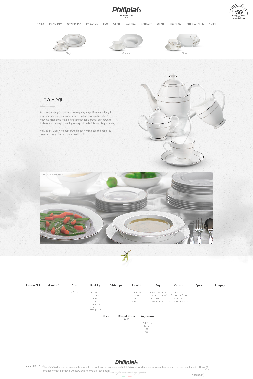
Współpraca (157, 301)
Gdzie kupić (74, 24)
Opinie (161, 24)
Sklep (212, 24)
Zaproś (147, 326)
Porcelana (95, 304)
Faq (105, 24)
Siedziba (178, 298)
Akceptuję (197, 375)
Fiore (184, 53)
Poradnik (92, 24)
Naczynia (95, 292)
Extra (95, 298)
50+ (147, 329)
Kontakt (146, 24)
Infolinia (178, 292)
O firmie (74, 292)
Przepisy (175, 24)
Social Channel (6, 6)
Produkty (55, 24)
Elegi (68, 53)
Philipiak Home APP (126, 318)
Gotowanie (137, 295)
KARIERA (131, 24)
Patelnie (95, 295)
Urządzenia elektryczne (95, 308)
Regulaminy (147, 316)
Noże (95, 301)
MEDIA (117, 24)
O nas (40, 24)
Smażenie (137, 301)
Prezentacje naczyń (157, 295)
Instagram (23, 6)
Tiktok (29, 6)
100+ (147, 332)
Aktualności (53, 285)
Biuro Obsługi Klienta (178, 301)
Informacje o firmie (178, 295)
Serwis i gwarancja (157, 292)
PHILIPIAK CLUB (195, 24)
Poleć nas (147, 323)
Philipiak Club (33, 285)
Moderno (126, 53)
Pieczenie (137, 298)
